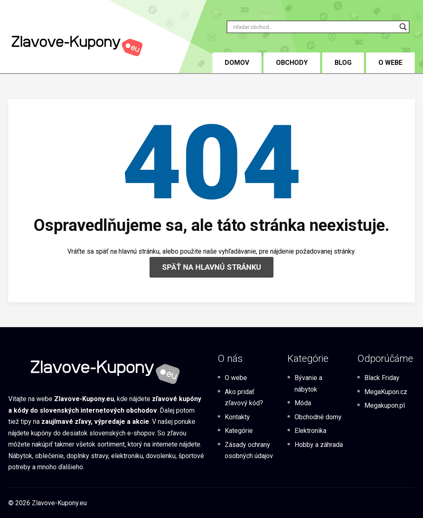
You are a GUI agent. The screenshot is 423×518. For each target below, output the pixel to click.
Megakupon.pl (384, 405)
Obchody (292, 63)
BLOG (343, 63)
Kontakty (237, 417)
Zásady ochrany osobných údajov (249, 450)
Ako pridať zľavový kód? (244, 397)
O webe (390, 63)
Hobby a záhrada (319, 445)
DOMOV (237, 63)
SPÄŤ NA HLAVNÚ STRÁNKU (211, 267)
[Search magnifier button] (403, 27)
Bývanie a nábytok (308, 383)
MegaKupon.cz (385, 392)
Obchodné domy (318, 417)
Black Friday (381, 378)
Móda (303, 403)
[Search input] (314, 27)
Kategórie (239, 431)
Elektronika (310, 431)
